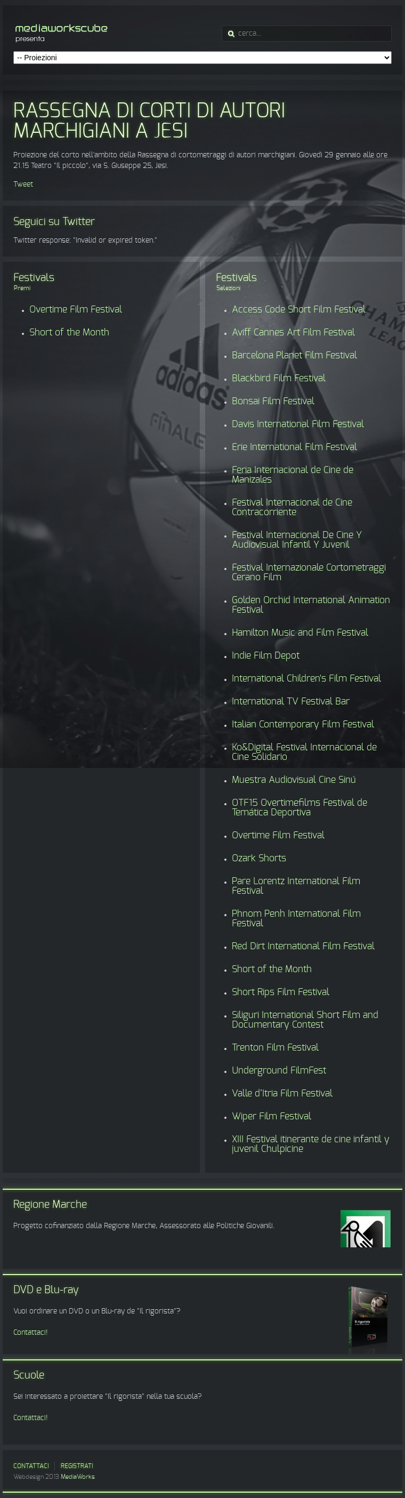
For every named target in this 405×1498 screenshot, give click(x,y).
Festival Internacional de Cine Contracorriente (292, 507)
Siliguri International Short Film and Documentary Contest (305, 1020)
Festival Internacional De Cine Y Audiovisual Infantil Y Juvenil (297, 540)
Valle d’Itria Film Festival (282, 1094)
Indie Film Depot (265, 656)
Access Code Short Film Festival (299, 310)
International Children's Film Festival (306, 679)
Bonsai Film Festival (273, 401)
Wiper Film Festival (271, 1117)
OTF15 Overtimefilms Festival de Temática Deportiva (299, 808)
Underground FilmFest (279, 1071)
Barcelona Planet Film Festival (294, 356)
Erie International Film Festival (294, 447)
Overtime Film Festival (75, 310)
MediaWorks (78, 1476)
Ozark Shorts (259, 858)
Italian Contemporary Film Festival (303, 725)
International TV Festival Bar (291, 702)
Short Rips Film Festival (280, 992)
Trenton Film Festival (275, 1048)
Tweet (23, 184)
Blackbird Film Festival (279, 378)
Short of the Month (69, 333)
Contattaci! (30, 1332)
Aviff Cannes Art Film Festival (293, 333)
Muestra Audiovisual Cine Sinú (294, 780)
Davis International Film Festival (298, 424)
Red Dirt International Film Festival (303, 946)
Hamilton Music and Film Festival (300, 633)
